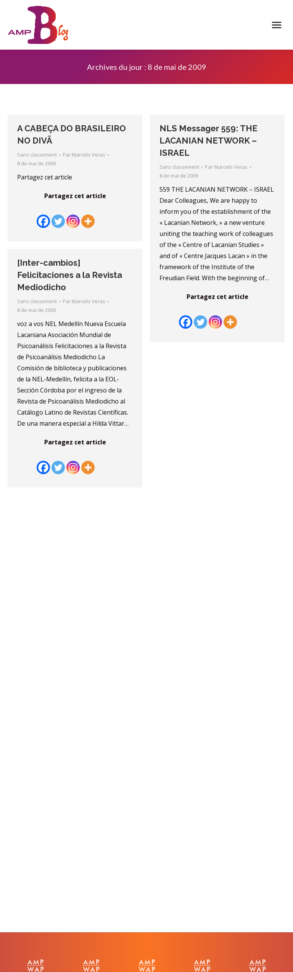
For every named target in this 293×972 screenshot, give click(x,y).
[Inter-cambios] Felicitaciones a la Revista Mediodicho (69, 275)
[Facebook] (43, 215)
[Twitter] (58, 215)
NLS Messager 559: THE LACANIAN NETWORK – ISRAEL (208, 140)
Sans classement (37, 154)
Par (84, 154)
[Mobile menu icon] (276, 25)
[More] (88, 215)
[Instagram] (73, 215)
